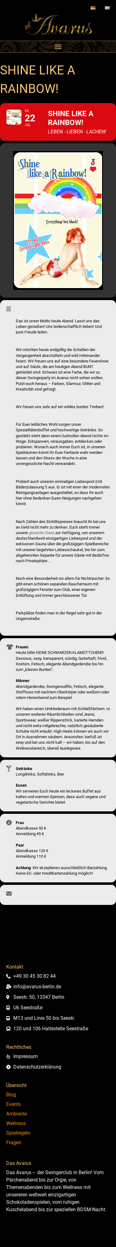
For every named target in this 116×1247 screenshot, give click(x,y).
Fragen (13, 1142)
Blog (11, 1095)
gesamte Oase (41, 532)
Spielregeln (18, 1133)
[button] (58, 46)
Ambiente (16, 1114)
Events (13, 1104)
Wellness (16, 1123)
